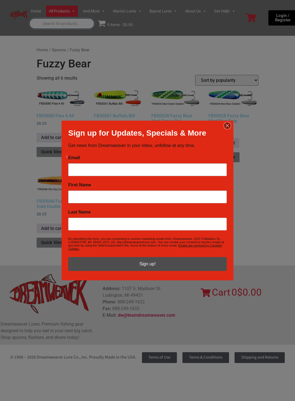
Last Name (79, 212)
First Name (79, 185)
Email (74, 158)
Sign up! (147, 264)
